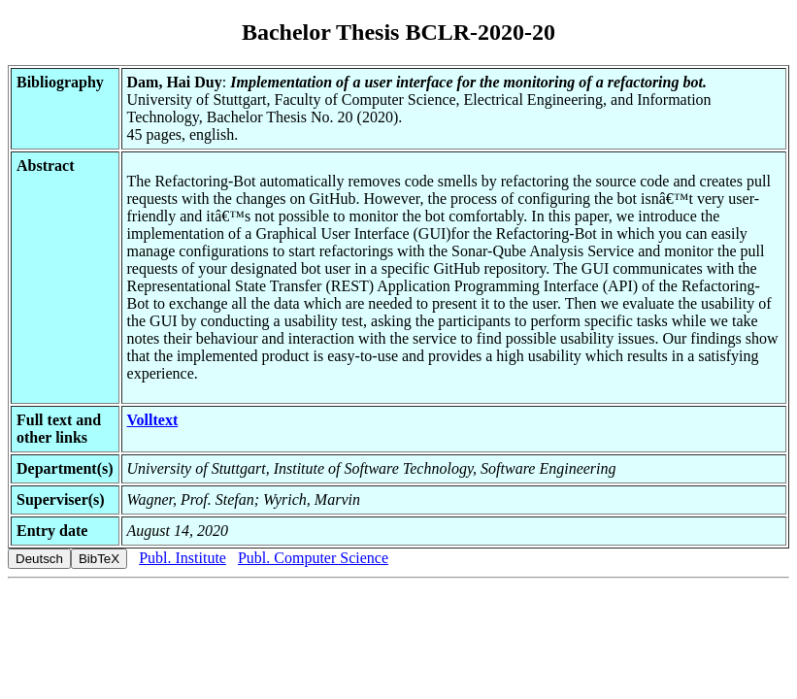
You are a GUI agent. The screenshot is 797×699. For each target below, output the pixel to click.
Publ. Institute (182, 557)
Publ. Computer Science (313, 557)
